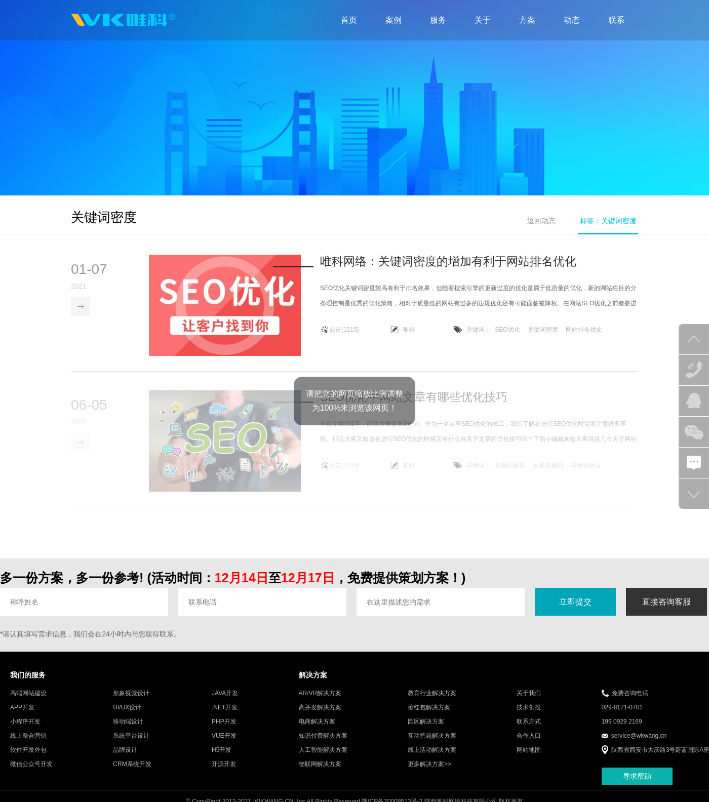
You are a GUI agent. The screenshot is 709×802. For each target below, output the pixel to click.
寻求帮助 (637, 784)
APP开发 (22, 715)
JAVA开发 (225, 701)
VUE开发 (224, 743)
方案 (527, 20)
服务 (438, 20)
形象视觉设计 (131, 701)
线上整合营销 (28, 743)
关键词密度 (543, 330)
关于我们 (529, 701)
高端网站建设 (28, 701)
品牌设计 (125, 757)
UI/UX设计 (127, 715)
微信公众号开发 (31, 772)
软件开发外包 (28, 757)
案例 (393, 20)
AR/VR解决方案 (320, 701)
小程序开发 (25, 729)
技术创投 (529, 715)
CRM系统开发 (132, 772)
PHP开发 (224, 729)
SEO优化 (507, 330)
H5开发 (221, 757)
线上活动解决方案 (432, 757)
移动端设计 (128, 729)
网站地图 (529, 757)
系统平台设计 (131, 743)
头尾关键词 (548, 473)
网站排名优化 (584, 330)
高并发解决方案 (320, 715)
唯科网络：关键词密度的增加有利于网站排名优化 (448, 262)
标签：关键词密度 (608, 221)
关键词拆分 (586, 473)
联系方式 (529, 729)
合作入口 (529, 743)
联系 (616, 20)
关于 (483, 20)
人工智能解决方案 (323, 757)
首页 (349, 20)
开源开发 (224, 772)
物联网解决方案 (320, 772)
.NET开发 (225, 715)
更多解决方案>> (429, 772)
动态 (572, 20)
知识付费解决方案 (323, 743)
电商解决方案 (317, 729)
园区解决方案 (426, 729)
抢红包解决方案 (429, 715)
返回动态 (541, 221)
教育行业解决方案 (432, 701)
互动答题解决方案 (432, 743)
